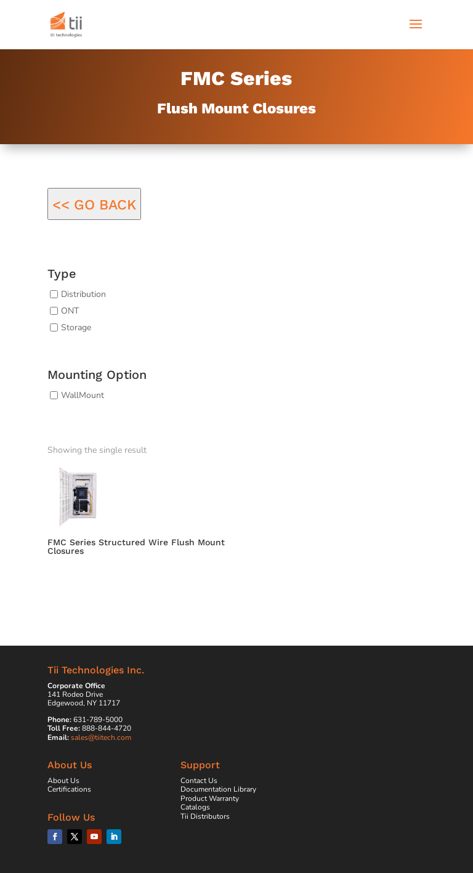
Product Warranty (209, 798)
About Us (63, 781)
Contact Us (198, 781)
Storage (76, 327)
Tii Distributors (205, 816)
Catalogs (195, 807)
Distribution (83, 294)
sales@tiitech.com (101, 737)
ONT (70, 311)
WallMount (82, 395)
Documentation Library (218, 789)
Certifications (69, 789)
